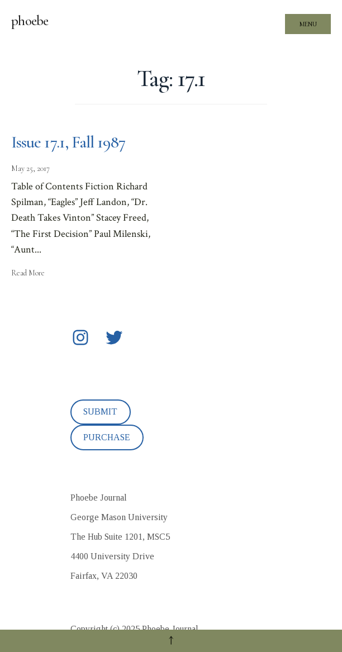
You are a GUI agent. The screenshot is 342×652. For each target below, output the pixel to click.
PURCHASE (106, 437)
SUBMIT (100, 411)
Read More (28, 273)
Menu (308, 24)
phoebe (30, 20)
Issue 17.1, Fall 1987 (68, 142)
